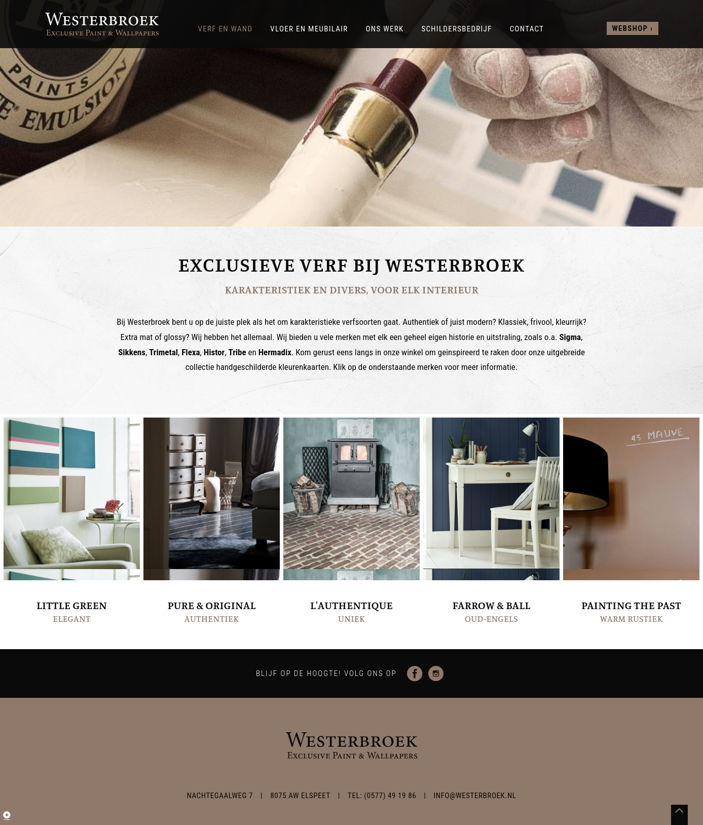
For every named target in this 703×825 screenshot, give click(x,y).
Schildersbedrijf (456, 28)
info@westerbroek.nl (474, 795)
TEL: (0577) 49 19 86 (382, 795)
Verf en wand (225, 28)
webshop (630, 28)
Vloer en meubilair (309, 28)
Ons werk (384, 28)
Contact (527, 28)
